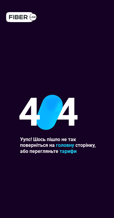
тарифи (68, 151)
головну (65, 145)
